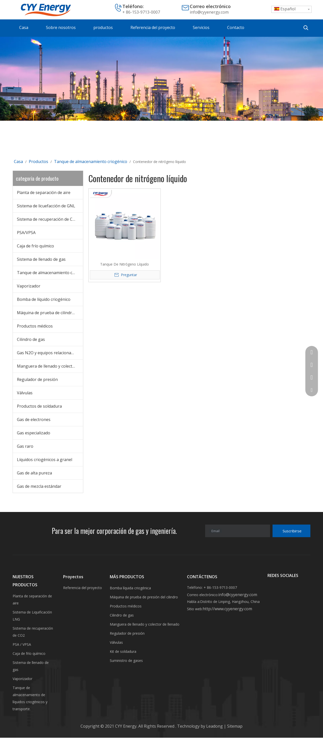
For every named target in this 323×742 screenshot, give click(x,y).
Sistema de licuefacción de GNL (46, 206)
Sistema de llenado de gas (41, 259)
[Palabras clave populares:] (305, 27)
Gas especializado (33, 433)
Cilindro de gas (31, 339)
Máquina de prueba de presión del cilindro (144, 597)
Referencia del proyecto (82, 587)
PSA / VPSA (22, 644)
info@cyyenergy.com (209, 12)
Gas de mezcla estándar (39, 486)
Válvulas (25, 393)
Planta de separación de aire (43, 192)
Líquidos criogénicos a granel (44, 459)
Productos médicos (35, 326)
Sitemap (234, 726)
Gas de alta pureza (34, 473)
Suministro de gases (126, 660)
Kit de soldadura (123, 651)
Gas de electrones (33, 419)
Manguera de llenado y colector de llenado (50, 366)
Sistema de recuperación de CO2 (47, 219)
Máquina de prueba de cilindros (46, 312)
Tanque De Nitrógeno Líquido (124, 264)
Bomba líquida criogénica (130, 588)
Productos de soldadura (39, 406)
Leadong (215, 726)
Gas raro (25, 446)
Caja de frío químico (35, 246)
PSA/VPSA (26, 232)
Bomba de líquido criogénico (43, 299)
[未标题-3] (161, 79)
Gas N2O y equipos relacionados (47, 353)
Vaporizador (28, 286)
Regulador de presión (37, 379)
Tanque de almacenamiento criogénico (50, 272)
